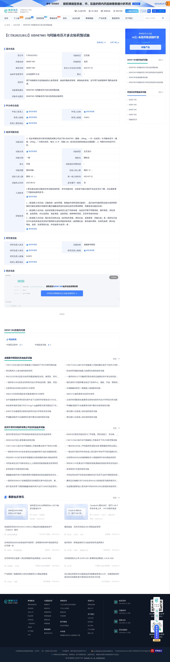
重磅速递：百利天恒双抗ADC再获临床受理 (82, 527)
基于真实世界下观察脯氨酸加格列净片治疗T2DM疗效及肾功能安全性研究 (37, 486)
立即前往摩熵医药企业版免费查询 (62, 293)
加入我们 (90, 625)
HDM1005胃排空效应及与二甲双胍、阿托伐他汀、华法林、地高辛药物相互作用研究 (101, 434)
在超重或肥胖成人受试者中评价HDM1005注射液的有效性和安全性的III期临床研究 (100, 486)
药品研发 (30, 608)
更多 (116, 359)
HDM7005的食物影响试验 (138, 77)
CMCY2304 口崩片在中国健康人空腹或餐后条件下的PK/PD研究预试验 (95, 365)
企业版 (28, 18)
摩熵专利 (47, 608)
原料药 (30, 627)
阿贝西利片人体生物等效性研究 (19, 371)
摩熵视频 (89, 18)
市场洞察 (63, 616)
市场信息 (30, 620)
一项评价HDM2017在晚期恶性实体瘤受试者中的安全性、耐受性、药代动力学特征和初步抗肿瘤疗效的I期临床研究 (54, 481)
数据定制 (63, 612)
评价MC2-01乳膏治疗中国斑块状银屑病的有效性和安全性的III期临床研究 (97, 463)
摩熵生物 (47, 620)
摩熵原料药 (47, 612)
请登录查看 (33, 111)
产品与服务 (91, 629)
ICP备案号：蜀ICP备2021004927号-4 (74, 651)
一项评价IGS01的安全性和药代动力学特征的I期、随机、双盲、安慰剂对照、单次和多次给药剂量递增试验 (50, 382)
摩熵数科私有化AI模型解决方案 (70, 635)
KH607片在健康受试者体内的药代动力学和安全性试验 (28, 411)
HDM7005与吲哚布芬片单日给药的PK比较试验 (146, 82)
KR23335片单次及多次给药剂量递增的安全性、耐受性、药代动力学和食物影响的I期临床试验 (45, 377)
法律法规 (86, 658)
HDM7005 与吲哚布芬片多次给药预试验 (143, 67)
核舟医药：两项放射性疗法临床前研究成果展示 (84, 543)
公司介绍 (90, 618)
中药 (29, 635)
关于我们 (129, 18)
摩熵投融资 (47, 616)
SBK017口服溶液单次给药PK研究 (80, 394)
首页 (6, 18)
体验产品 (145, 47)
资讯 (65, 18)
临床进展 (16, 25)
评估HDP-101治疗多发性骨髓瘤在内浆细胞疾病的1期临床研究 (32, 457)
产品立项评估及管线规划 (68, 604)
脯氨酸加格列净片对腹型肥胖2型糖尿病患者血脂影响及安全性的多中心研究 (37, 475)
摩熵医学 (47, 604)
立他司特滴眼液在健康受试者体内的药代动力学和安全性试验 (91, 400)
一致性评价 (31, 623)
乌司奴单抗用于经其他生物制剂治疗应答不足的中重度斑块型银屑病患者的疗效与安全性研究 (105, 475)
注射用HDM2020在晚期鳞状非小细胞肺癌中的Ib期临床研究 (91, 457)
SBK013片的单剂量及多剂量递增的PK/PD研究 (25, 394)
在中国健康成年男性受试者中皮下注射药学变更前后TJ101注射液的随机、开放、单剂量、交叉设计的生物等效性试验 (54, 400)
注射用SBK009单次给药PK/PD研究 (20, 388)
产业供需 (102, 18)
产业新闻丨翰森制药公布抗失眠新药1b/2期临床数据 (25, 574)
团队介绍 (90, 633)
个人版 (16, 18)
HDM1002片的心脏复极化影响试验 (20, 440)
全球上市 (30, 612)
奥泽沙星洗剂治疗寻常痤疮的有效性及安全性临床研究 (28, 434)
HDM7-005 (133, 100)
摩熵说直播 (91, 604)
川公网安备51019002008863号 (102, 651)
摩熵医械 (47, 623)
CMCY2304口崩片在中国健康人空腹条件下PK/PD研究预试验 (31, 365)
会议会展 (76, 18)
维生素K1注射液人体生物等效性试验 (81, 411)
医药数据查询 (156, 632)
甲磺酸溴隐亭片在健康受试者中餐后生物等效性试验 (88, 405)
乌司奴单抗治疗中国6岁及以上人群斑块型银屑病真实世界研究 (32, 463)
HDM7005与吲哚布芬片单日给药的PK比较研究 (146, 72)
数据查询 (116, 18)
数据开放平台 (132, 11)
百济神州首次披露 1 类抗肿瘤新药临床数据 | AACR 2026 (27, 558)
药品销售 (30, 616)
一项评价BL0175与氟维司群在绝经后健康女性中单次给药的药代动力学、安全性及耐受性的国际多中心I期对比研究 (114, 377)
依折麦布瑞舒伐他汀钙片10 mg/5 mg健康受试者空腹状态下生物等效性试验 (37, 405)
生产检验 (30, 631)
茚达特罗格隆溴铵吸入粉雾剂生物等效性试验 (85, 371)
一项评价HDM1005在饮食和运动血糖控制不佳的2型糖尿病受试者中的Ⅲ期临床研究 (41, 452)
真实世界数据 (64, 625)
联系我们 (90, 622)
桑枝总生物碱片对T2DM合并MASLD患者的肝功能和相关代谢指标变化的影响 (98, 481)
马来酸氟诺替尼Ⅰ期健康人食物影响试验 (83, 388)
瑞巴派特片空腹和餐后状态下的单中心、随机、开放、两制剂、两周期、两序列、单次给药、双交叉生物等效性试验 (114, 382)
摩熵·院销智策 (32, 604)
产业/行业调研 (64, 608)
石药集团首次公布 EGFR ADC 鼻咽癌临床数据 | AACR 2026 (89, 558)
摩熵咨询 (53, 18)
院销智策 (40, 18)
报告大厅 (90, 608)
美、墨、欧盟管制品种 (98, 658)
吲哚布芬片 (133, 119)
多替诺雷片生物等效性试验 (17, 469)
